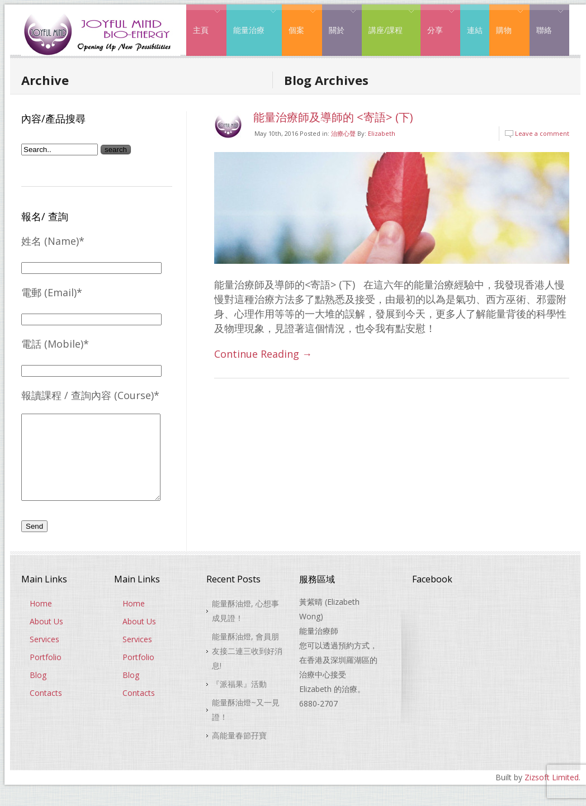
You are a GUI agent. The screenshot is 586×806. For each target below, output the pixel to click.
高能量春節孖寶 (239, 752)
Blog (38, 691)
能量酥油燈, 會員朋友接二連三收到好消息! (247, 668)
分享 (437, 21)
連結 (475, 30)
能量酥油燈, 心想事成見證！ (245, 627)
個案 (299, 21)
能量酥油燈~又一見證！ (246, 726)
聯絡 (547, 21)
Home (41, 620)
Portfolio (46, 673)
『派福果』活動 (239, 700)
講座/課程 (388, 21)
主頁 (203, 21)
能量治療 (251, 21)
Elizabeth (381, 133)
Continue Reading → (263, 354)
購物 (506, 21)
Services (44, 656)
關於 (339, 21)
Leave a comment (542, 133)
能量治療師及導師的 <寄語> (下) (333, 117)
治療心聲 (343, 133)
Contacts (46, 709)
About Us (46, 638)
